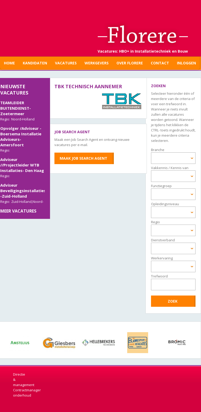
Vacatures (66, 62)
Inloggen (186, 62)
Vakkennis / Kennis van (169, 167)
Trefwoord (159, 276)
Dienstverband (163, 240)
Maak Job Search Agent (83, 158)
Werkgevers (97, 62)
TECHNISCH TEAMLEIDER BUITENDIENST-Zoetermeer (15, 106)
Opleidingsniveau (165, 204)
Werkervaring (162, 258)
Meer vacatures (18, 211)
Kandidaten (35, 62)
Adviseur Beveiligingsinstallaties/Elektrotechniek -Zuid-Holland (39, 191)
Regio (155, 222)
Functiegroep (161, 185)
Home (9, 62)
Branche (157, 149)
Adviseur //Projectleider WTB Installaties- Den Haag (22, 165)
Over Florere (129, 62)
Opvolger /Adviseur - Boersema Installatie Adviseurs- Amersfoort (20, 137)
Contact (160, 62)
